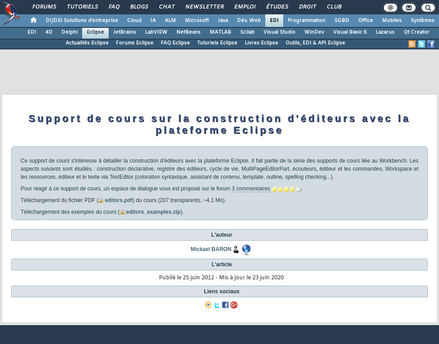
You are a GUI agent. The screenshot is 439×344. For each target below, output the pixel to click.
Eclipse (95, 32)
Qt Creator (417, 32)
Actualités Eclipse (87, 43)
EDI (274, 21)
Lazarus (385, 32)
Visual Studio (279, 32)
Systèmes (423, 21)
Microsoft (197, 21)
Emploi (244, 7)
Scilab (247, 32)
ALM (170, 21)
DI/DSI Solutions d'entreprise (82, 21)
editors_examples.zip (153, 212)
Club (333, 7)
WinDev (314, 32)
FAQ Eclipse (175, 43)
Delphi (69, 32)
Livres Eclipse (261, 43)
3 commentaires (251, 188)
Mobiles (392, 21)
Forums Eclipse (135, 43)
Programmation (306, 21)
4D (49, 32)
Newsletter (204, 7)
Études (277, 7)
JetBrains (124, 32)
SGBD (341, 21)
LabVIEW (156, 32)
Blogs (139, 7)
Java (223, 21)
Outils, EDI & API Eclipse (315, 43)
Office (365, 21)
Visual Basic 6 (350, 32)
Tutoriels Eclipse (217, 43)
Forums (44, 7)
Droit (307, 7)
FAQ (113, 7)
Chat (166, 7)
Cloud (134, 21)
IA (153, 21)
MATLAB (220, 32)
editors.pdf (118, 200)
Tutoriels (82, 7)
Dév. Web (249, 21)
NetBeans (188, 32)
